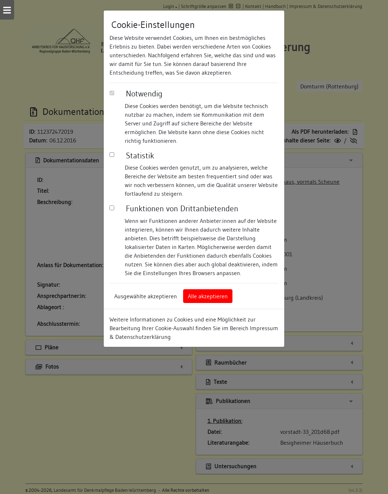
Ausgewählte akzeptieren (145, 296)
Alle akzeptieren (208, 296)
